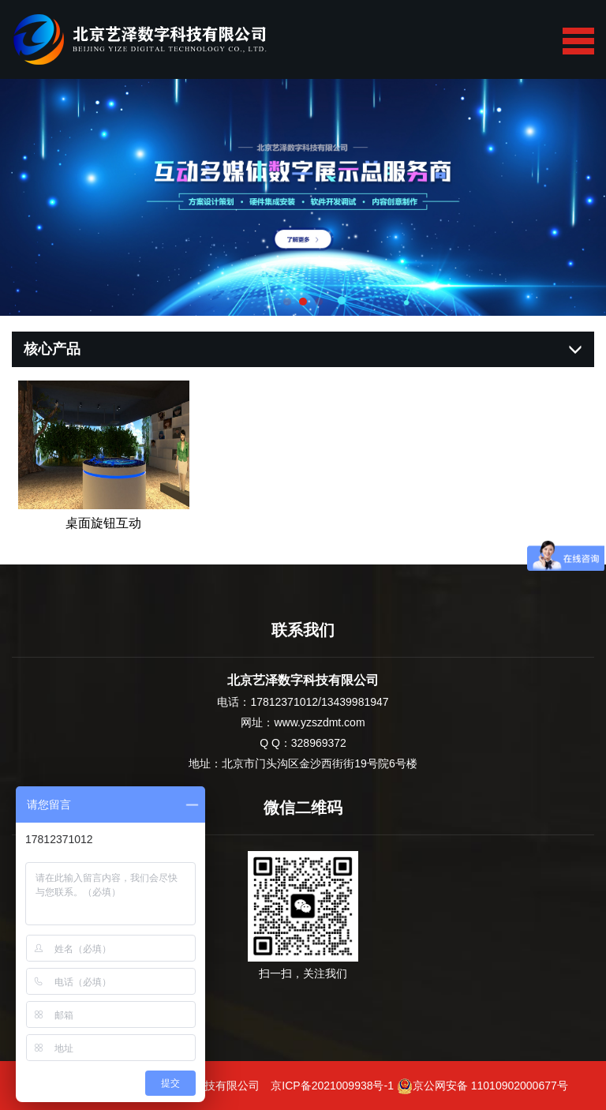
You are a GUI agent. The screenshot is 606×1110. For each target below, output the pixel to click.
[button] (287, 302)
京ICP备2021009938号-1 (332, 1085)
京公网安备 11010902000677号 (482, 1085)
